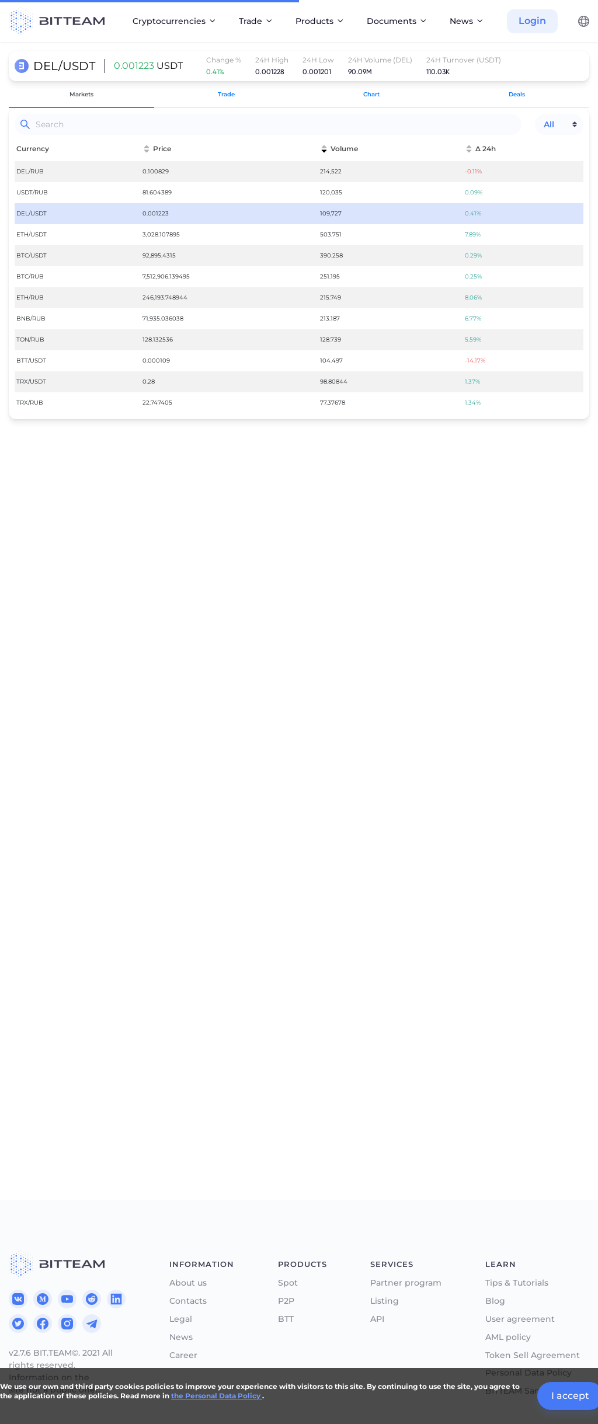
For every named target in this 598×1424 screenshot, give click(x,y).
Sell (317, 979)
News (181, 1337)
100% (259, 1008)
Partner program (405, 1283)
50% (117, 1008)
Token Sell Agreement (532, 1355)
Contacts (188, 1301)
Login (532, 20)
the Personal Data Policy (216, 1395)
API (377, 1319)
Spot (288, 1283)
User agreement (520, 1319)
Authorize (153, 1083)
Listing (384, 1301)
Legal (180, 1319)
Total (27, 1028)
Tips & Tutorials (516, 1283)
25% (47, 1008)
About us (188, 1283)
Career (183, 1355)
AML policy (508, 1337)
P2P (286, 1301)
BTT (286, 1319)
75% (188, 1008)
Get (25, 979)
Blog (495, 1301)
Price (28, 948)
